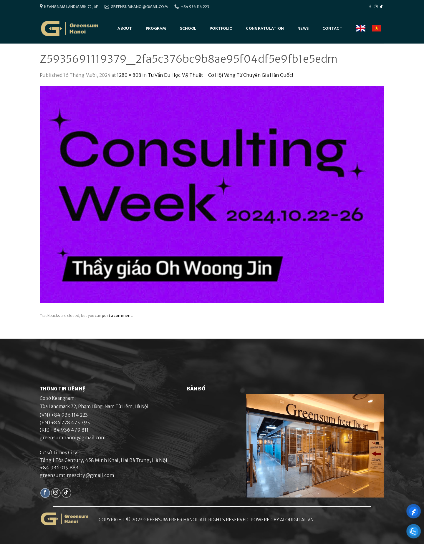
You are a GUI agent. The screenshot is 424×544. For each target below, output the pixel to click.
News (303, 28)
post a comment (117, 315)
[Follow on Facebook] (370, 7)
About (124, 28)
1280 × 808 (129, 75)
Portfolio (221, 28)
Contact (332, 28)
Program (156, 28)
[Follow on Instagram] (375, 7)
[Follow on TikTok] (381, 7)
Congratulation (265, 28)
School (188, 28)
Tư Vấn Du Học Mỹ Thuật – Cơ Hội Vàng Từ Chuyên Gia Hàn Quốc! (220, 75)
